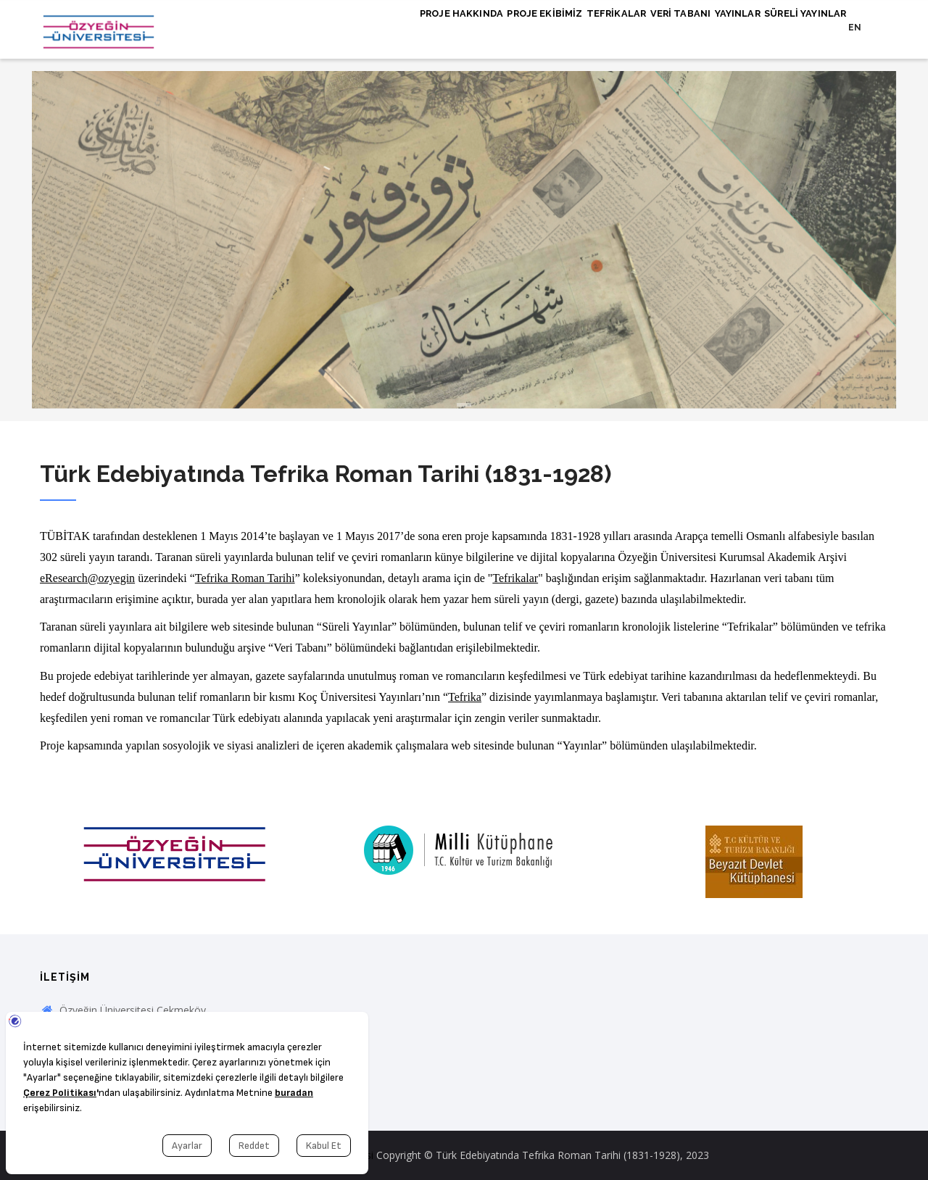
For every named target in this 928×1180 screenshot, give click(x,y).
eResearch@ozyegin (87, 578)
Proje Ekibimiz (498, 27)
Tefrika (464, 697)
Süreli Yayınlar (800, 27)
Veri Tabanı (653, 27)
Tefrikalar (579, 27)
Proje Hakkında (406, 27)
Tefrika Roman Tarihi (245, 578)
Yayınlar (720, 27)
